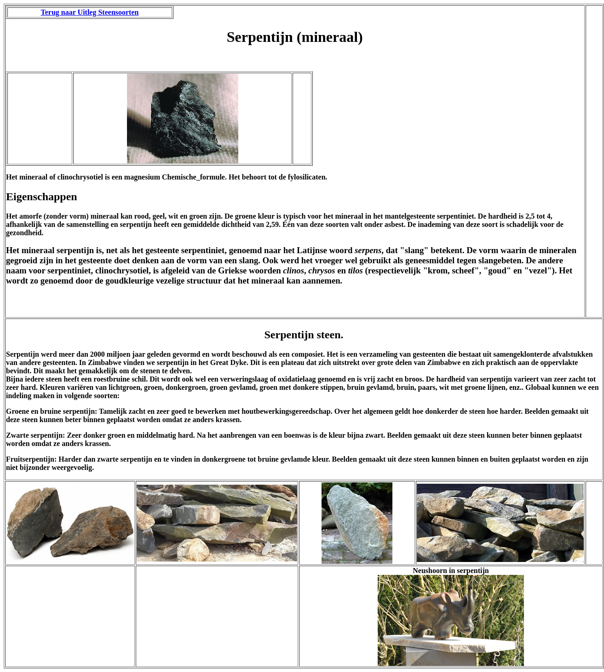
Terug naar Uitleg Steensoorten (90, 12)
